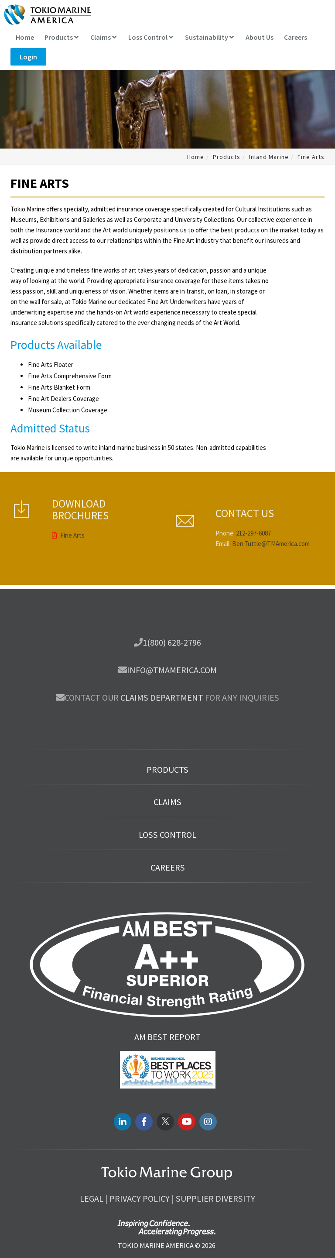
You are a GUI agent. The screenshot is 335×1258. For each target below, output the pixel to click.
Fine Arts (68, 501)
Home (25, 37)
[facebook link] (144, 1121)
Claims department (161, 697)
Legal (91, 1198)
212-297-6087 (253, 566)
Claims (103, 37)
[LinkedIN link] (122, 1121)
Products (61, 37)
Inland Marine (269, 157)
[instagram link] (208, 1121)
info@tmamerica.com (172, 670)
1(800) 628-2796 (172, 642)
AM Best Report (167, 1037)
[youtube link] (186, 1121)
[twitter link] (165, 1121)
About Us (259, 37)
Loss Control (150, 37)
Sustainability (209, 37)
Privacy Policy (139, 1198)
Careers (295, 37)
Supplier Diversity (215, 1198)
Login (28, 56)
